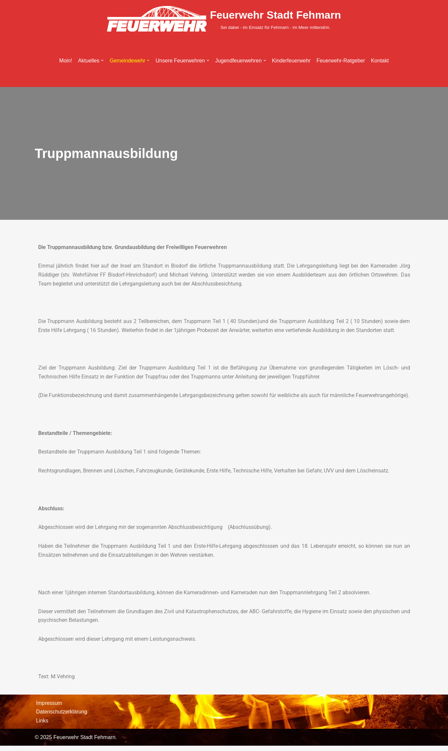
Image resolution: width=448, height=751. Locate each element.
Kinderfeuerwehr (291, 61)
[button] (101, 60)
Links (42, 725)
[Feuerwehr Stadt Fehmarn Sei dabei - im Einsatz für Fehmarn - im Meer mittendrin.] (224, 19)
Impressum (49, 708)
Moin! (64, 61)
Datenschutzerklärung (62, 717)
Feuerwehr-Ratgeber (341, 61)
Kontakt (381, 61)
